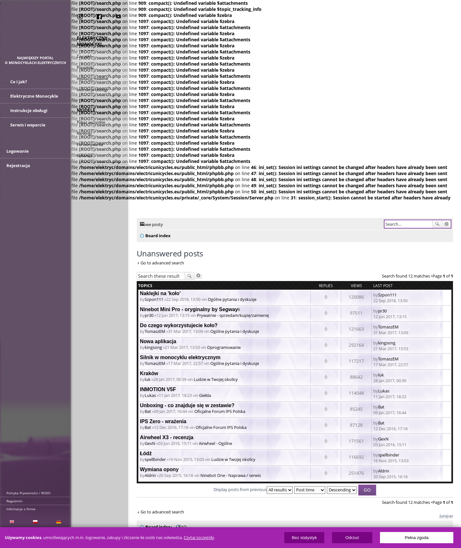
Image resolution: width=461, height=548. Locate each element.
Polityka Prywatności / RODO (28, 493)
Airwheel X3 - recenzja (166, 437)
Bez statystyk (304, 537)
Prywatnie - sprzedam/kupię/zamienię (233, 315)
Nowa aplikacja (158, 341)
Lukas (150, 395)
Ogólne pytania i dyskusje (232, 299)
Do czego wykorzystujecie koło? (179, 325)
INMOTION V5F (158, 389)
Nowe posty (151, 224)
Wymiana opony (159, 469)
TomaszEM (155, 331)
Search (437, 224)
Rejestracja (18, 172)
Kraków (149, 373)
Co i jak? (84, 57)
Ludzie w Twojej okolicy (216, 379)
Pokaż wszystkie (91, 122)
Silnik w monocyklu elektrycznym (180, 357)
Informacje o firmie (21, 509)
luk (147, 379)
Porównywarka (90, 145)
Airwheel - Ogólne (215, 443)
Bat (148, 411)
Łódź (146, 453)
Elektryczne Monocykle (34, 99)
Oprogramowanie (224, 347)
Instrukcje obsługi (92, 90)
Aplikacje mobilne (92, 79)
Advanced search (446, 224)
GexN (150, 443)
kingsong (153, 347)
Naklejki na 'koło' (160, 293)
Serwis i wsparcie (27, 128)
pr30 (149, 315)
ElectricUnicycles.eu (35, 31)
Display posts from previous (253, 489)
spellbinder (155, 459)
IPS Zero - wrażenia (163, 421)
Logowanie (17, 158)
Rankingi (84, 134)
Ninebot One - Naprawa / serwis (230, 475)
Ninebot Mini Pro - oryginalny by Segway (189, 309)
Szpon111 (154, 299)
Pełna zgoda (416, 537)
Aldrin (150, 475)
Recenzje (85, 156)
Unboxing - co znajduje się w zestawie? (187, 405)
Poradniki (85, 68)
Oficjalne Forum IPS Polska (219, 411)
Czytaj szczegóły (199, 537)
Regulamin (14, 501)
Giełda (205, 395)
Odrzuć (352, 537)
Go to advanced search (162, 263)
